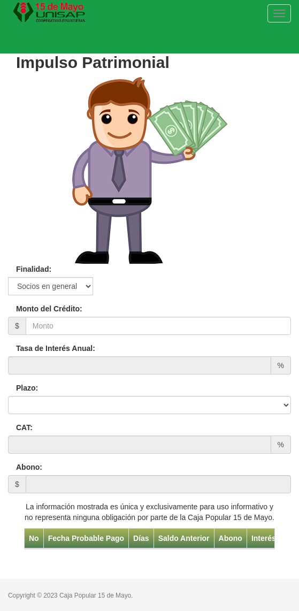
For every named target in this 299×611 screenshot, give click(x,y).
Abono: (29, 467)
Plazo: (27, 388)
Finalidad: (33, 269)
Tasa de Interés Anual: (55, 348)
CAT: (24, 427)
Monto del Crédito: (49, 308)
